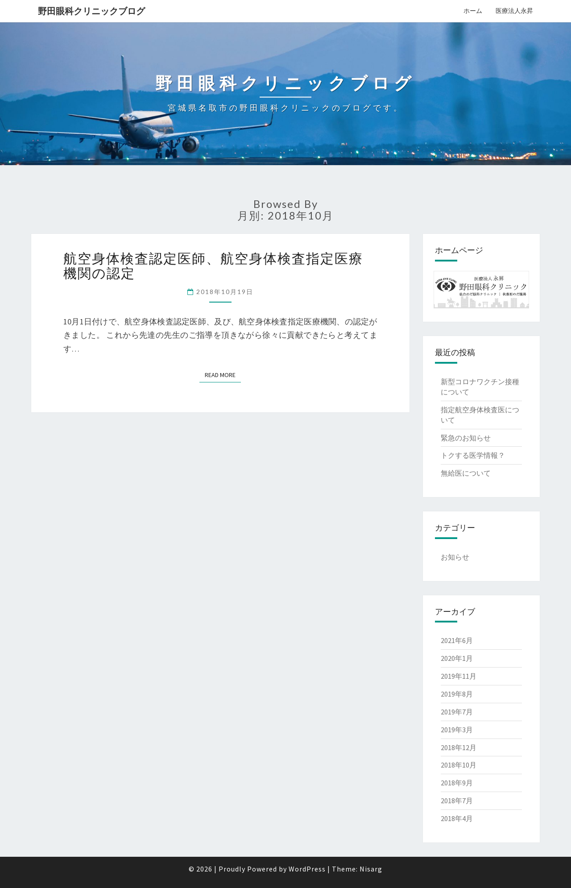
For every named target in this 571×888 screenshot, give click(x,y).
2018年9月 (457, 782)
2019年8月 (457, 693)
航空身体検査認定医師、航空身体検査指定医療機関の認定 (213, 265)
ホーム (472, 11)
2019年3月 (457, 729)
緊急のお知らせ (466, 437)
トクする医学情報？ (473, 455)
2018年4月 (457, 818)
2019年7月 (457, 711)
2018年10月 (458, 764)
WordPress (307, 868)
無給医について (466, 473)
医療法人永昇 (514, 11)
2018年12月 (458, 747)
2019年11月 (458, 676)
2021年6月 (457, 640)
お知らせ (455, 556)
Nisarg (371, 868)
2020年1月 (457, 658)
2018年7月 (457, 800)
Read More (220, 375)
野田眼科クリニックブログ (91, 11)
